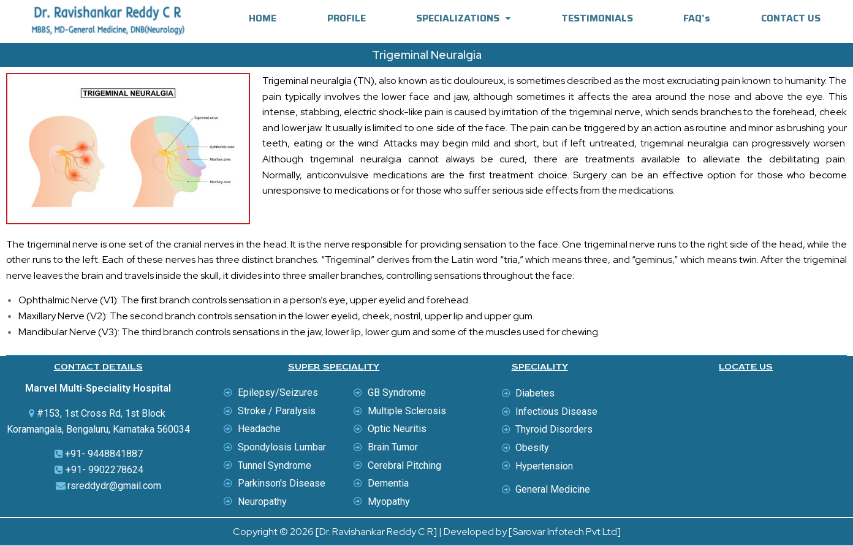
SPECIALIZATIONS (463, 18)
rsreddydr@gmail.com (114, 485)
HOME (262, 18)
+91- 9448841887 (104, 454)
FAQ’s (696, 18)
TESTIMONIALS (597, 18)
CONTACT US (791, 18)
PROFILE (346, 18)
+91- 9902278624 (104, 470)
